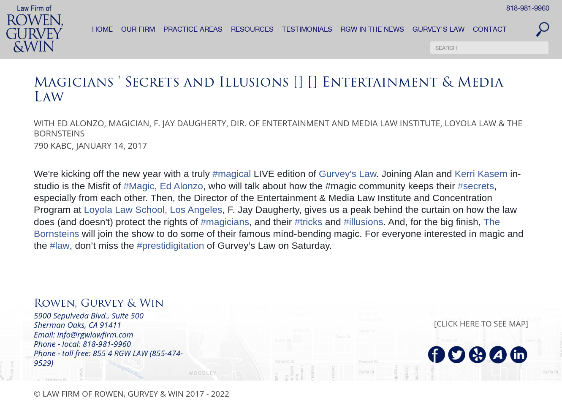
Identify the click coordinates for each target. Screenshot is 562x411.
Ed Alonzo (181, 185)
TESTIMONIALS (307, 29)
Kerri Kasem (481, 173)
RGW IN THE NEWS (372, 29)
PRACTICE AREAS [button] (193, 29)
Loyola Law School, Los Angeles (153, 209)
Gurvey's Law (347, 173)
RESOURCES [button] (252, 29)
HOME (102, 29)
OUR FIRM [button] (138, 29)
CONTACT (490, 29)
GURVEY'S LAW (438, 29)
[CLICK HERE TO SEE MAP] (481, 323)
